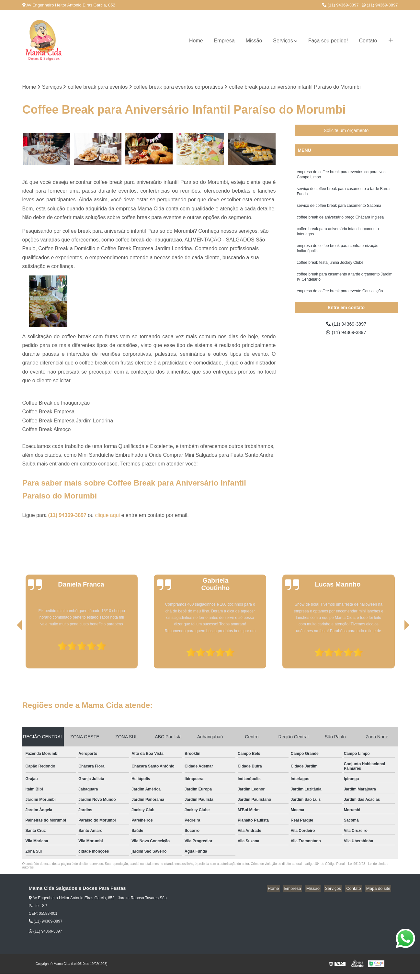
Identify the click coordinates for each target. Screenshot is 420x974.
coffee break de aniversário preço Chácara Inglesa (340, 221)
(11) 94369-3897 (340, 5)
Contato (368, 40)
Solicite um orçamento (346, 131)
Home (196, 40)
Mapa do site (379, 889)
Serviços (283, 40)
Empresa (224, 40)
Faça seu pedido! (328, 40)
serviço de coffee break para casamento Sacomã (339, 209)
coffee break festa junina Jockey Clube (330, 270)
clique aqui (107, 516)
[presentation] (10, 650)
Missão (254, 40)
